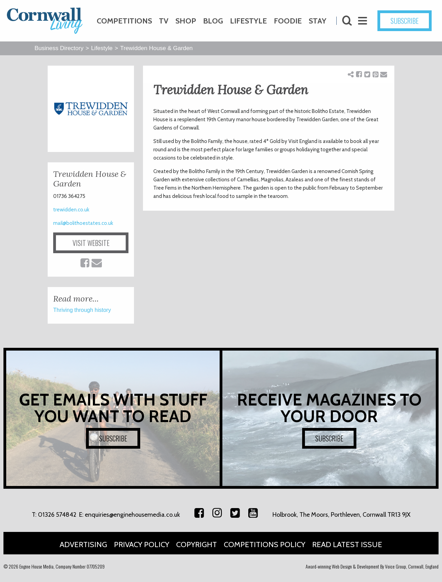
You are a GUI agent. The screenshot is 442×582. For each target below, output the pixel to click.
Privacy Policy (141, 544)
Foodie (288, 21)
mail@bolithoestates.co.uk (83, 223)
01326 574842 (57, 514)
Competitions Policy (264, 544)
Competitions (124, 21)
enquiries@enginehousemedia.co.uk (132, 514)
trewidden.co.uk (71, 210)
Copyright (196, 544)
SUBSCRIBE (405, 21)
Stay (317, 21)
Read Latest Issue (347, 544)
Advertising (83, 544)
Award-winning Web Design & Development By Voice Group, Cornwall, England (372, 566)
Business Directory (59, 48)
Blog (213, 21)
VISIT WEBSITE (91, 243)
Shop (185, 21)
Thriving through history (82, 310)
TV (164, 21)
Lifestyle (248, 21)
